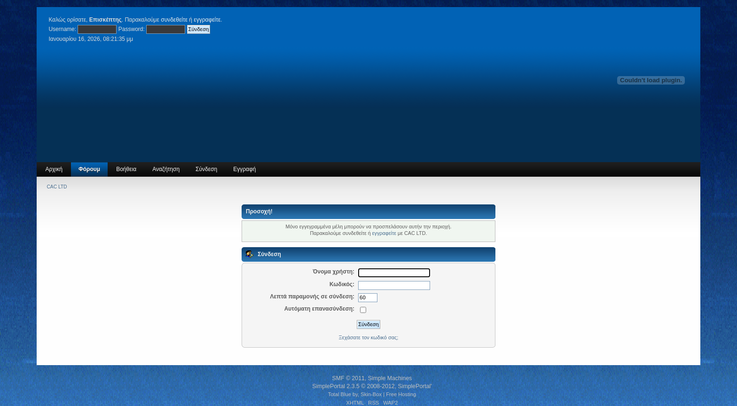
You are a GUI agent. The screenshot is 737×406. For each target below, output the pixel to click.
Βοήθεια (126, 169)
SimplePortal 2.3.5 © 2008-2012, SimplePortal (371, 386)
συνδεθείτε (174, 19)
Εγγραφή (244, 169)
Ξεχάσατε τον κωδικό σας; (369, 337)
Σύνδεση (206, 169)
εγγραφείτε (207, 19)
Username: (62, 29)
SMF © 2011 (348, 378)
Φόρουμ (89, 169)
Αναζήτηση (166, 169)
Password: (131, 29)
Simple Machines (390, 378)
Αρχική (53, 169)
